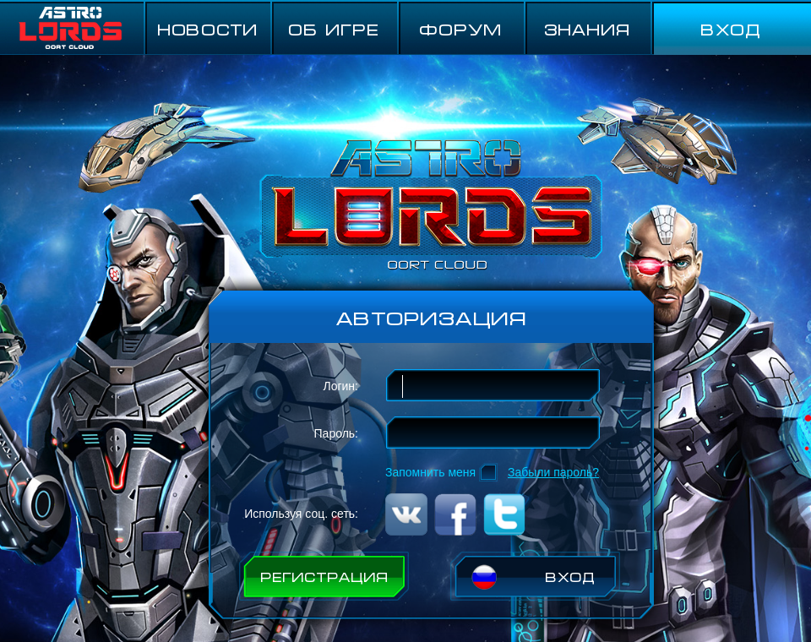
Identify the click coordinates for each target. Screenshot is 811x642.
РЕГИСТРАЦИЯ (324, 576)
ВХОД (730, 28)
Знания (587, 28)
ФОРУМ (461, 28)
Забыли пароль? (553, 472)
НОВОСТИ (207, 28)
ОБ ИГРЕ (333, 28)
